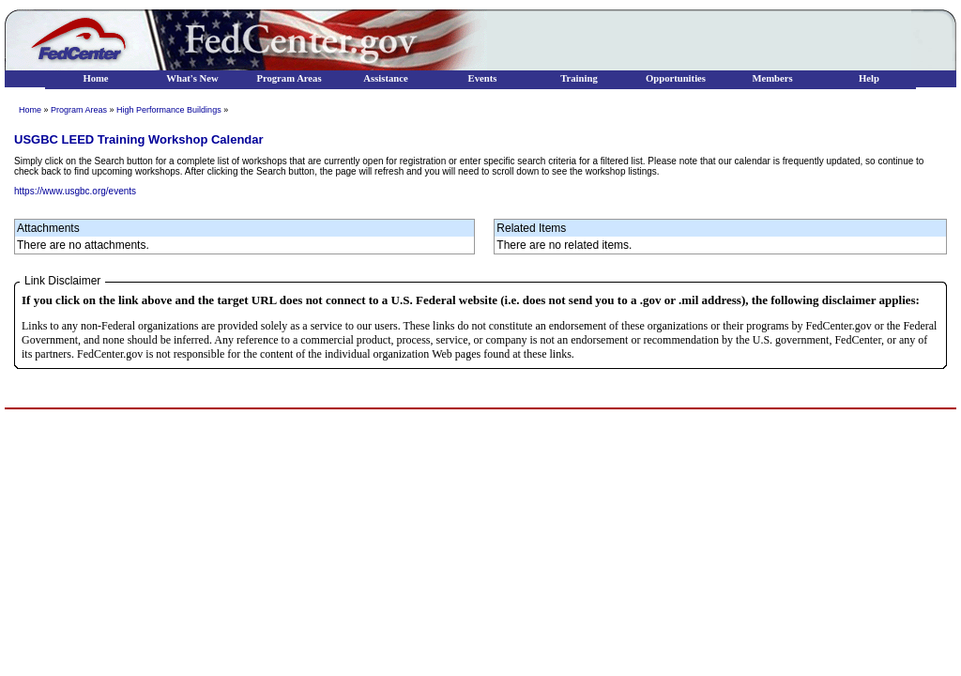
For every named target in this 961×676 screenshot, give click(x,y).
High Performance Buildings (168, 110)
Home (30, 110)
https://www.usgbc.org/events (75, 191)
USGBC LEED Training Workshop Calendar (139, 139)
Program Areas (79, 110)
